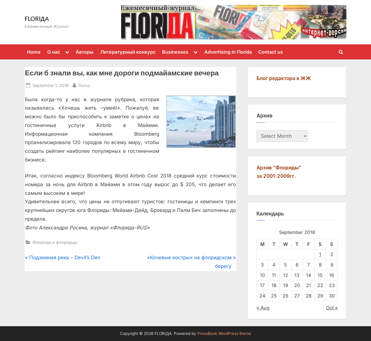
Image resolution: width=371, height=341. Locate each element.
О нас (53, 52)
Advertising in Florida (228, 52)
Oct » (332, 308)
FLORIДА (37, 18)
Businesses (175, 52)
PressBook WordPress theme (224, 333)
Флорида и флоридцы (54, 242)
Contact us (270, 52)
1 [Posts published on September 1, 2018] (320, 254)
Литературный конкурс (128, 52)
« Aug (263, 308)
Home (34, 52)
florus (84, 85)
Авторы (85, 52)
